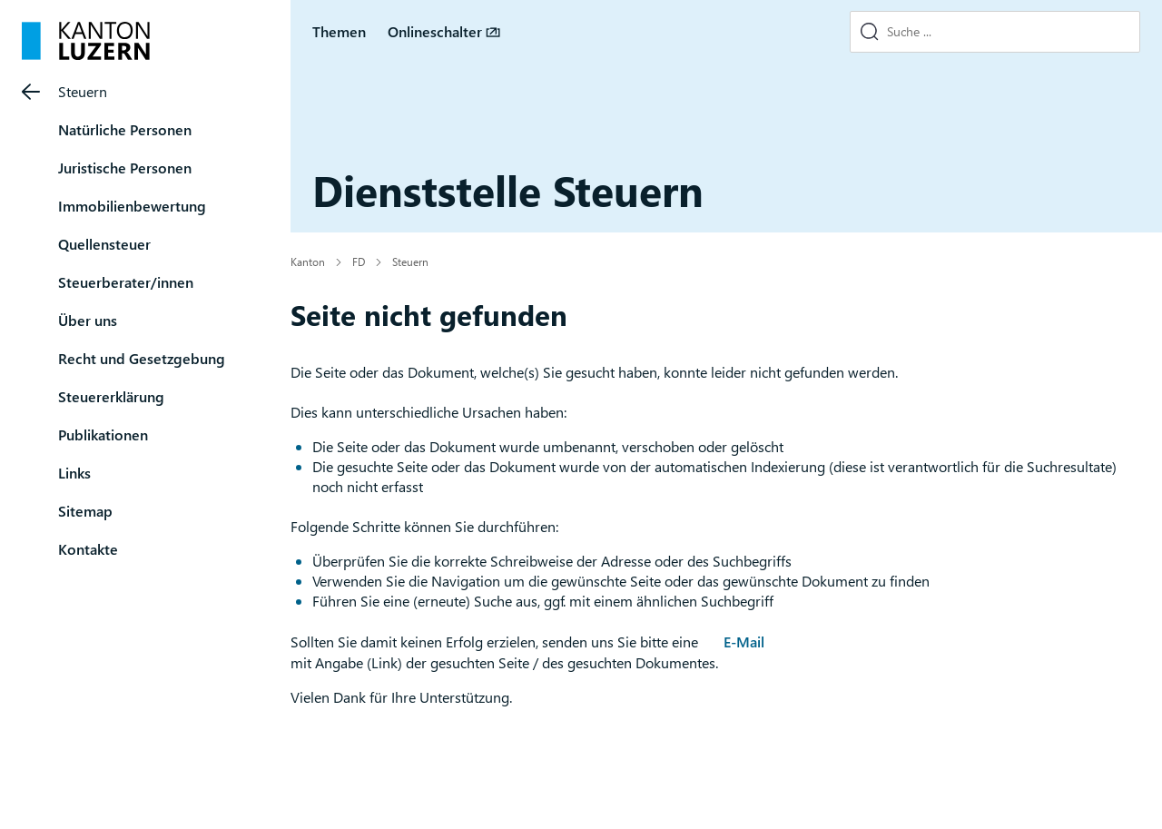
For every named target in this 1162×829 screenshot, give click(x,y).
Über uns (87, 320)
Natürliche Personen (125, 129)
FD (358, 261)
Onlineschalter (435, 31)
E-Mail (744, 641)
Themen (339, 31)
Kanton (307, 261)
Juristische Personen (125, 167)
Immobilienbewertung (132, 205)
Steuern (82, 91)
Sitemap (85, 510)
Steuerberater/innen (125, 281)
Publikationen (103, 434)
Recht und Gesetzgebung (141, 358)
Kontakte (88, 548)
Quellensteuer (104, 243)
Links (74, 472)
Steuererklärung (111, 396)
